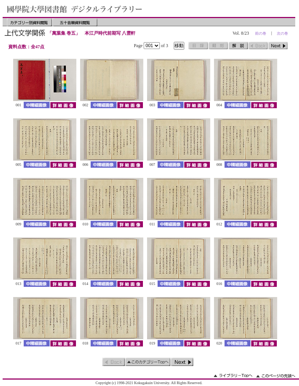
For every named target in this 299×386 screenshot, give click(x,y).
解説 (238, 45)
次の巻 (282, 33)
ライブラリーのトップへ (233, 376)
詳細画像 (63, 105)
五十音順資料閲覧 (74, 22)
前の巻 (260, 33)
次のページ (278, 45)
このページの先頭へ (275, 376)
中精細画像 (37, 105)
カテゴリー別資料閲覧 (29, 22)
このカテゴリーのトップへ (147, 362)
